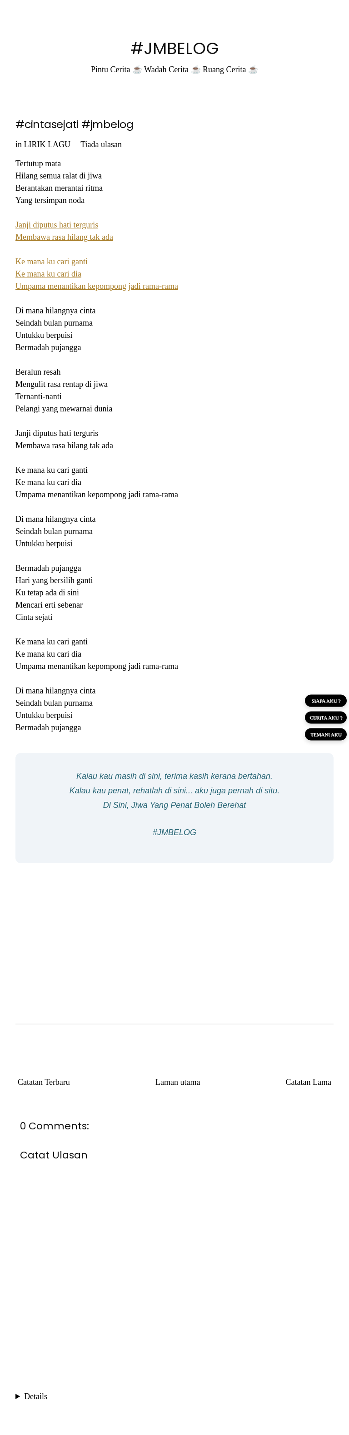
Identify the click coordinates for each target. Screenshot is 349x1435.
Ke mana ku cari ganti (51, 261)
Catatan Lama (308, 1082)
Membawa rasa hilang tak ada (64, 237)
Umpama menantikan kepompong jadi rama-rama (96, 286)
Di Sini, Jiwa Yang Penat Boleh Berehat (174, 805)
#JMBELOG (174, 48)
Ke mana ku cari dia (48, 273)
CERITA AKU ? (325, 717)
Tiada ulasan (101, 144)
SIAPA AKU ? (325, 700)
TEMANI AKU (326, 734)
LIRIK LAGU (47, 144)
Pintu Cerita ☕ (116, 69)
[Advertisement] (174, 936)
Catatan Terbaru (44, 1082)
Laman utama (177, 1082)
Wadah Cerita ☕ (172, 69)
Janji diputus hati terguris (56, 224)
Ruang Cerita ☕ (230, 69)
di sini (149, 776)
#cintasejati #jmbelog (74, 124)
